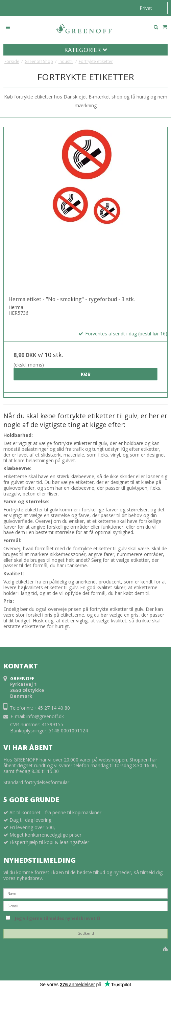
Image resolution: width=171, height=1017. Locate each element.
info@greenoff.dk (45, 716)
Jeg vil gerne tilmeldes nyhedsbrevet (57, 917)
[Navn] (85, 892)
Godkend (85, 933)
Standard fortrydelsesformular (36, 782)
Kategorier (85, 50)
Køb (86, 374)
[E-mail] (85, 905)
